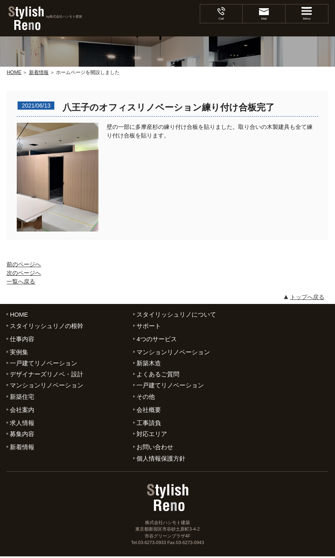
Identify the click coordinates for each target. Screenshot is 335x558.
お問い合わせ (154, 448)
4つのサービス (156, 338)
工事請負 (148, 424)
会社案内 (22, 410)
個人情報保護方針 (160, 459)
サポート (148, 325)
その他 (145, 397)
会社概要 (148, 410)
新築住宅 (22, 397)
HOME (19, 314)
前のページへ (24, 264)
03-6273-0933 (152, 544)
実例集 (19, 352)
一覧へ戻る (21, 281)
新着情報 (22, 448)
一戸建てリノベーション (43, 363)
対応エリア (151, 435)
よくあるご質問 (157, 374)
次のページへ (24, 273)
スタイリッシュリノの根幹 (46, 325)
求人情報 (22, 424)
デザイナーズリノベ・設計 (46, 374)
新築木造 (148, 363)
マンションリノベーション (173, 352)
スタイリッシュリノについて (176, 314)
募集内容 (22, 435)
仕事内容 (22, 338)
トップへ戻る (307, 297)
